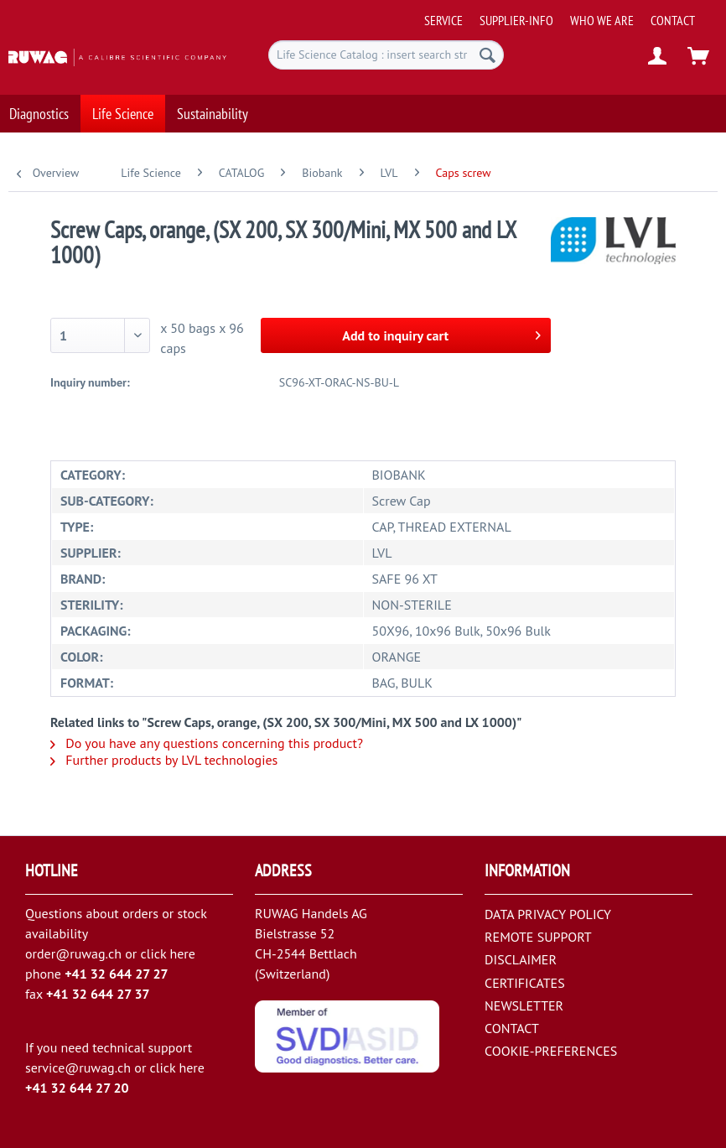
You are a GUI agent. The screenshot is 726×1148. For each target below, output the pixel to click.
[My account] (658, 57)
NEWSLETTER (524, 1005)
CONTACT (673, 20)
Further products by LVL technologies (163, 759)
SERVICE (443, 20)
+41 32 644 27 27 (117, 973)
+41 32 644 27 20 (77, 1087)
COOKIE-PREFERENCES (551, 1050)
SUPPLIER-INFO (516, 20)
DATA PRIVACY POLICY (548, 914)
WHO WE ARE (602, 20)
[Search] (487, 55)
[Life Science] (122, 105)
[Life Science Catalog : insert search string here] (386, 55)
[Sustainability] (212, 105)
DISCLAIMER (521, 959)
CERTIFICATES (525, 982)
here (181, 953)
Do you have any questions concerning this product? (206, 743)
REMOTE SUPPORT (538, 936)
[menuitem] (569, 13)
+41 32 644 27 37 (98, 993)
